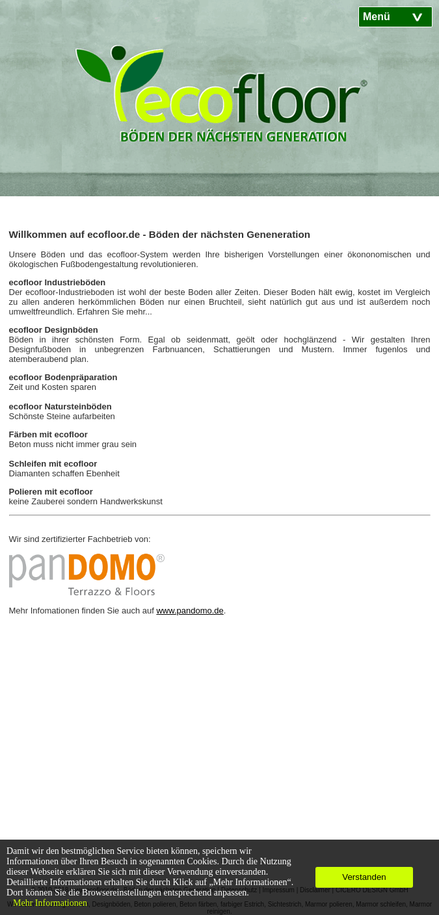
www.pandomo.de (189, 610)
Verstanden (364, 877)
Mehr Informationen (50, 903)
